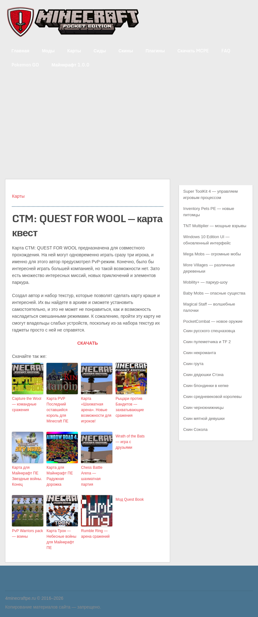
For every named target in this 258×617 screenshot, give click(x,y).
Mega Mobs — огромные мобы (212, 254)
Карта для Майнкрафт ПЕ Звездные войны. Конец (27, 476)
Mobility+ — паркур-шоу (205, 282)
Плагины (155, 50)
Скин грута (193, 363)
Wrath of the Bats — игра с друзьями (130, 442)
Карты (74, 50)
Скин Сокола (195, 429)
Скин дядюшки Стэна (203, 374)
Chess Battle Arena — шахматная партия (91, 476)
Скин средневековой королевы (212, 396)
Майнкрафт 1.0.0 (70, 64)
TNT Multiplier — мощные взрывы (214, 225)
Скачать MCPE (193, 50)
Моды (48, 50)
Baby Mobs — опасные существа (214, 293)
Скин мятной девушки (204, 418)
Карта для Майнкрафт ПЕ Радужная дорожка (59, 476)
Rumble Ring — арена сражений (95, 534)
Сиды (100, 50)
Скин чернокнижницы (203, 407)
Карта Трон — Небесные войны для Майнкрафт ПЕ (61, 539)
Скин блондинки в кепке (205, 385)
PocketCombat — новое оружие (213, 321)
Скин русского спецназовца (209, 330)
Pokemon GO (25, 64)
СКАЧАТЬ (87, 343)
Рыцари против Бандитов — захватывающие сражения (130, 407)
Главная (20, 50)
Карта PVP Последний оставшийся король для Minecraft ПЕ (57, 409)
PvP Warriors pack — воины (27, 534)
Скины (126, 50)
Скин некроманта (199, 352)
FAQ (225, 50)
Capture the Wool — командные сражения (26, 404)
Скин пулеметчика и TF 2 (207, 341)
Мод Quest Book (130, 499)
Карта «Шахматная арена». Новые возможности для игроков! (96, 409)
